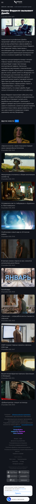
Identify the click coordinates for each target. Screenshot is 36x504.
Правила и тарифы (18, 453)
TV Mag (22, 461)
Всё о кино (12, 459)
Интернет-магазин (18, 463)
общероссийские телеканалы (21, 414)
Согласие (22, 488)
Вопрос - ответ (18, 438)
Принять (18, 493)
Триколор (15, 461)
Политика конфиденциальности (18, 445)
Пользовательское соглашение (18, 443)
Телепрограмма (22, 459)
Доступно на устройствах (18, 440)
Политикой (16, 490)
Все (17, 121)
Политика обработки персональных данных (18, 447)
